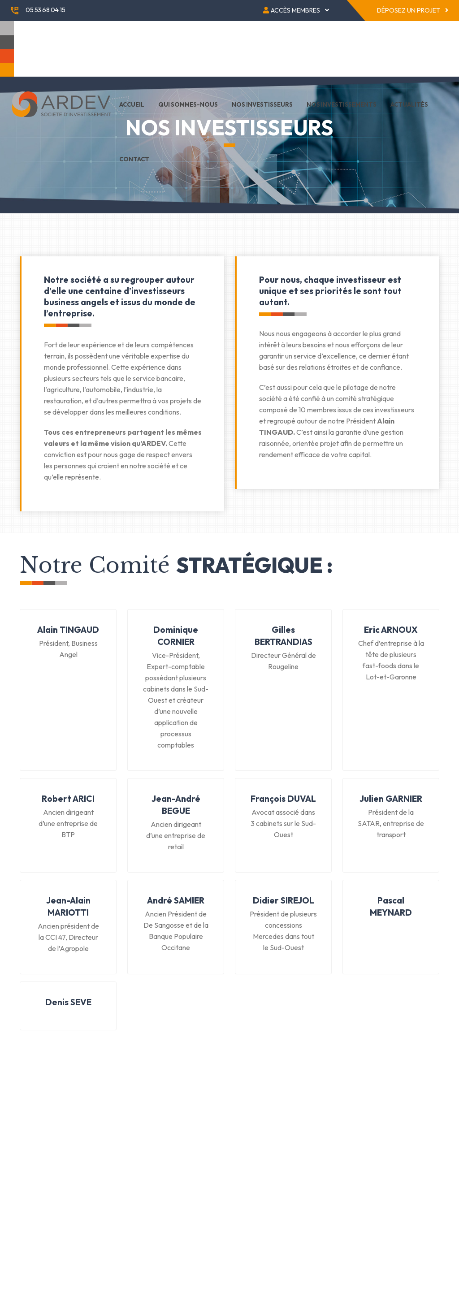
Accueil (131, 104)
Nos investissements (342, 104)
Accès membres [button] (296, 10)
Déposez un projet (412, 10)
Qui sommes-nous (188, 104)
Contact (134, 159)
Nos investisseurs (262, 104)
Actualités (409, 104)
